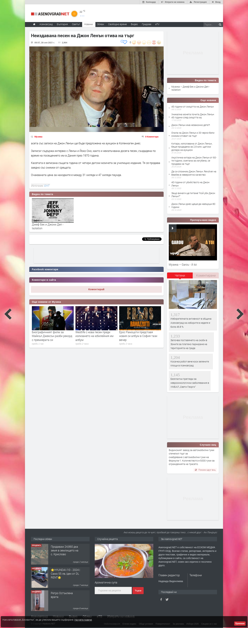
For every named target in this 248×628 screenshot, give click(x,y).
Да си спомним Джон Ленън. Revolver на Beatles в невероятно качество (193, 173)
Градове (146, 24)
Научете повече (83, 619)
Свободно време (117, 24)
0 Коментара (151, 136)
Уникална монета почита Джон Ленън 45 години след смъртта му (192, 116)
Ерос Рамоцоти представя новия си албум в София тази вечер (138, 336)
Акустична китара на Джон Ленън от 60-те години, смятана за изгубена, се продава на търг (193, 160)
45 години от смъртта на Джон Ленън (192, 106)
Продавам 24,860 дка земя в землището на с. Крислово (64, 550)
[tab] (180, 276)
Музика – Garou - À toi (183, 264)
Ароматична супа (106, 582)
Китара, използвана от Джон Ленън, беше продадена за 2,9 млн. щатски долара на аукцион (191, 146)
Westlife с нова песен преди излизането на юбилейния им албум (94, 336)
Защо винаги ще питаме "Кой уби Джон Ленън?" (193, 194)
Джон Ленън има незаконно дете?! (190, 125)
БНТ (46, 185)
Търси (138, 590)
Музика (38, 136)
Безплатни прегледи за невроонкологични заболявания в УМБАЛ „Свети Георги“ (189, 383)
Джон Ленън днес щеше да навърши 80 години (193, 205)
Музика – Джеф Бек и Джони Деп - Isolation (190, 88)
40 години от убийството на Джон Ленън (190, 184)
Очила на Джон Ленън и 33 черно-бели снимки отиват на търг (192, 134)
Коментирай (96, 289)
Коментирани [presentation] (206, 275)
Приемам (240, 623)
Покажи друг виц (205, 469)
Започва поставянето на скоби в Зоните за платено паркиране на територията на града (188, 344)
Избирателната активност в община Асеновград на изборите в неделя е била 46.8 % (190, 322)
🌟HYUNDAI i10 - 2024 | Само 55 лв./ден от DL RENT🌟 (65, 573)
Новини (88, 24)
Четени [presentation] (180, 275)
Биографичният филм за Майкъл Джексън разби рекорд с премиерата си (52, 336)
